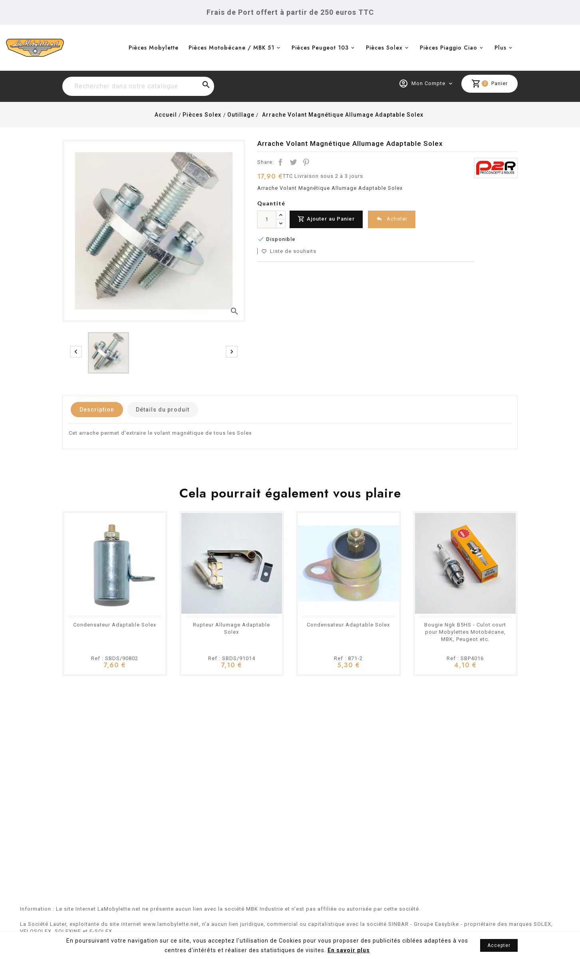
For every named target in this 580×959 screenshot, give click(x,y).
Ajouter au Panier (326, 219)
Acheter (391, 219)
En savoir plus (349, 950)
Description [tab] (96, 409)
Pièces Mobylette (154, 48)
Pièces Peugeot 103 (320, 48)
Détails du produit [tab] (162, 409)
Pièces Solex (384, 48)
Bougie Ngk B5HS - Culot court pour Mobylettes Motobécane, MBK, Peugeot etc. (465, 632)
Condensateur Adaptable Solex (114, 625)
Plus (501, 48)
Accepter (498, 945)
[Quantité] (266, 219)
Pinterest (306, 162)
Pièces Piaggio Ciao (448, 48)
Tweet (293, 162)
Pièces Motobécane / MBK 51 (231, 48)
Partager (280, 162)
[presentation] (76, 352)
